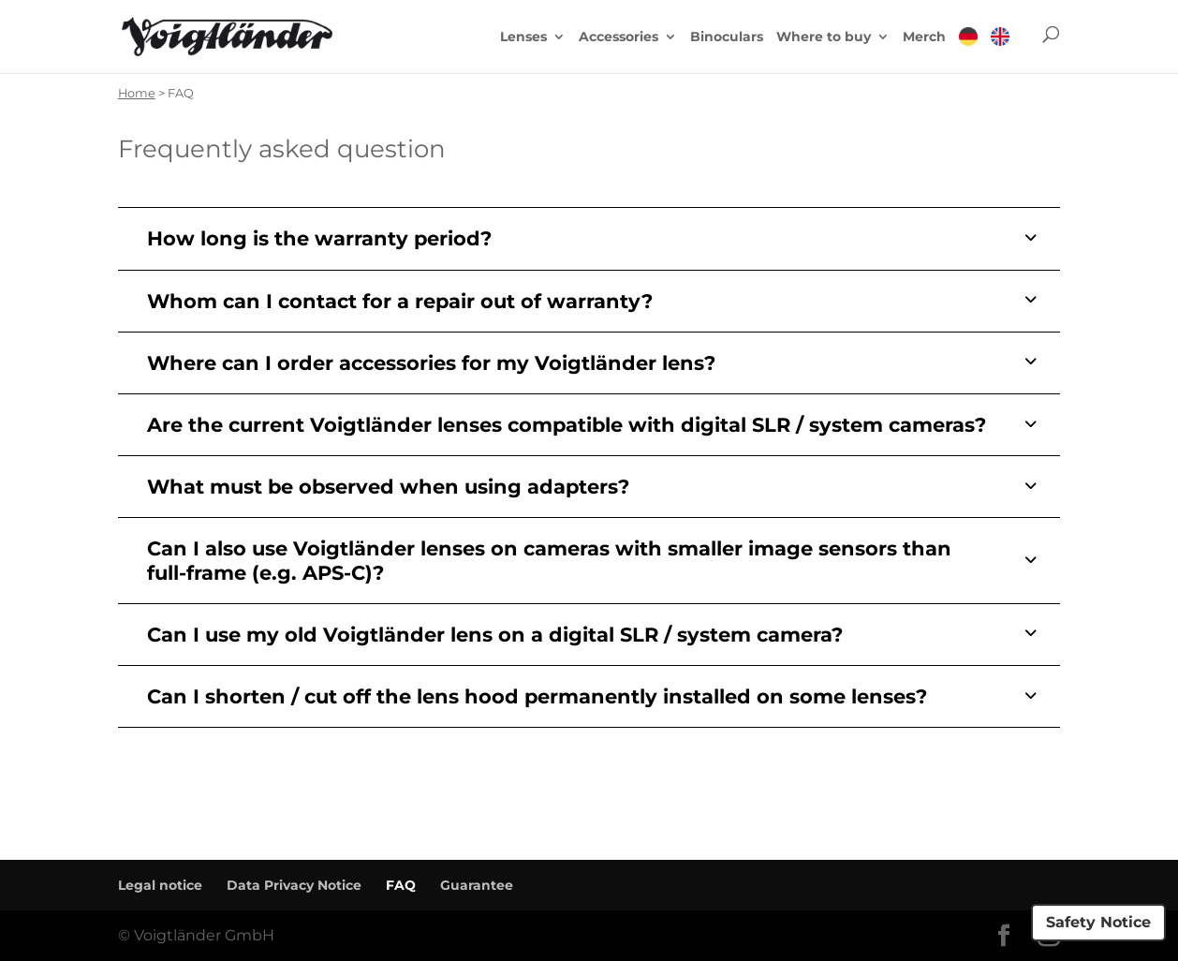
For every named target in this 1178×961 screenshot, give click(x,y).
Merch (924, 37)
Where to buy (823, 37)
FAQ (401, 885)
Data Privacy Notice (294, 885)
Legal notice (160, 885)
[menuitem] (968, 49)
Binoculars (726, 37)
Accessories (618, 37)
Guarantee (476, 885)
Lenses (523, 37)
